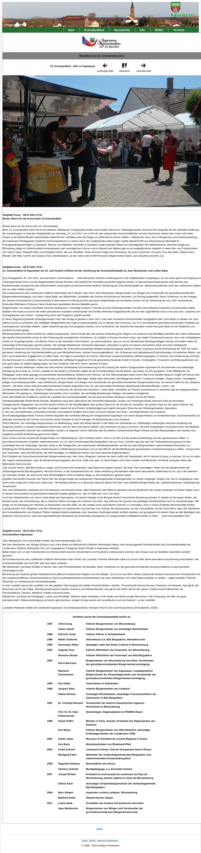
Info (142, 29)
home (99, 828)
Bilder (159, 29)
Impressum (112, 840)
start (71, 29)
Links (85, 840)
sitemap (101, 840)
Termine (179, 29)
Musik (92, 840)
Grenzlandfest (94, 29)
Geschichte (122, 29)
